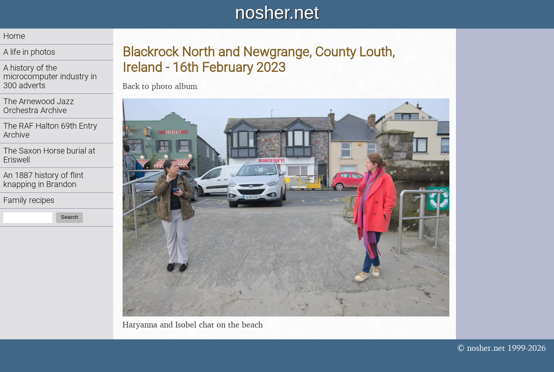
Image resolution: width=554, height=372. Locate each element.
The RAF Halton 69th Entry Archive (50, 130)
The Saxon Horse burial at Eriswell (49, 155)
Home (14, 36)
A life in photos (29, 52)
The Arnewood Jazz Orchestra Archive (38, 106)
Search (69, 217)
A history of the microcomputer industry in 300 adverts (50, 77)
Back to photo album (160, 86)
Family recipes (28, 200)
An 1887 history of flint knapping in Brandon (43, 180)
